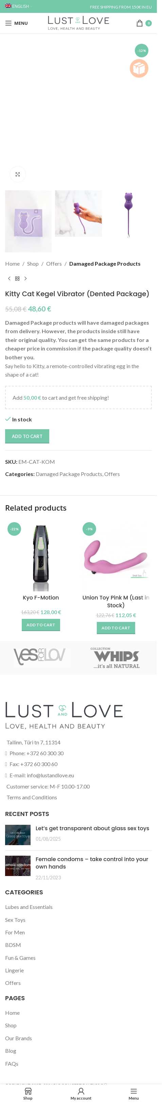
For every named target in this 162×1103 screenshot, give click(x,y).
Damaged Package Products (105, 263)
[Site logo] (78, 22)
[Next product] (25, 279)
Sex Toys (15, 919)
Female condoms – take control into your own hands (92, 863)
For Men (15, 932)
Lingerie (14, 970)
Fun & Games (20, 957)
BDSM (13, 945)
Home (12, 263)
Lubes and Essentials (29, 907)
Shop (33, 263)
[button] (41, 625)
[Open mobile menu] (16, 23)
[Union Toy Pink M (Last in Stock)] (116, 555)
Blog (10, 1050)
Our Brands (18, 1038)
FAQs (11, 1063)
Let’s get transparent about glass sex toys (92, 828)
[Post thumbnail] (18, 835)
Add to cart (27, 436)
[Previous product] (9, 279)
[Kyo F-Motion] (41, 555)
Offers (54, 263)
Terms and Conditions (31, 797)
